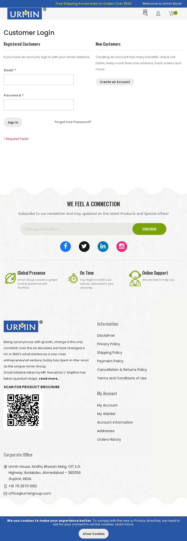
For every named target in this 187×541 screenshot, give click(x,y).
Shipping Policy (109, 352)
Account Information (115, 422)
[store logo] (26, 14)
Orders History (109, 439)
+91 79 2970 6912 (23, 486)
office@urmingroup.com (30, 493)
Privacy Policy (108, 344)
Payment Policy (110, 361)
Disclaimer (106, 335)
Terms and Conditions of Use (122, 378)
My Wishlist (106, 413)
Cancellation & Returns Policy (122, 369)
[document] (93, 529)
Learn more (124, 524)
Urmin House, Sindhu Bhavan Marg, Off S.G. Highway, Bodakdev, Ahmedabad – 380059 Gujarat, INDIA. (45, 472)
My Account (107, 405)
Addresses (105, 430)
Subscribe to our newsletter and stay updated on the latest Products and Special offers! (93, 213)
